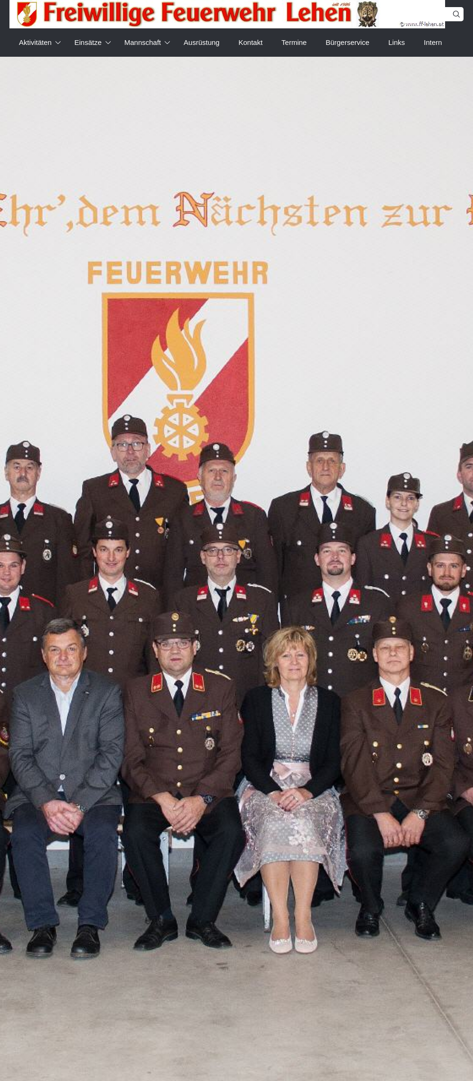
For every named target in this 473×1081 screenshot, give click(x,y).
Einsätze (88, 42)
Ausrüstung (201, 42)
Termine (294, 42)
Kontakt (250, 42)
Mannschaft (142, 42)
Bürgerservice (347, 42)
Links (396, 42)
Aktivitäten (35, 42)
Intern (433, 42)
